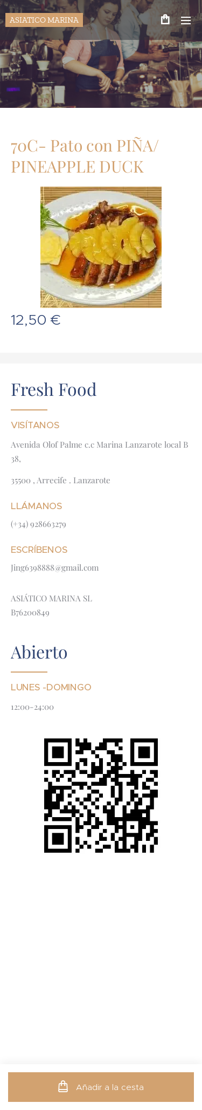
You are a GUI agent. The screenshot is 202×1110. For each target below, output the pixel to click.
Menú (186, 20)
